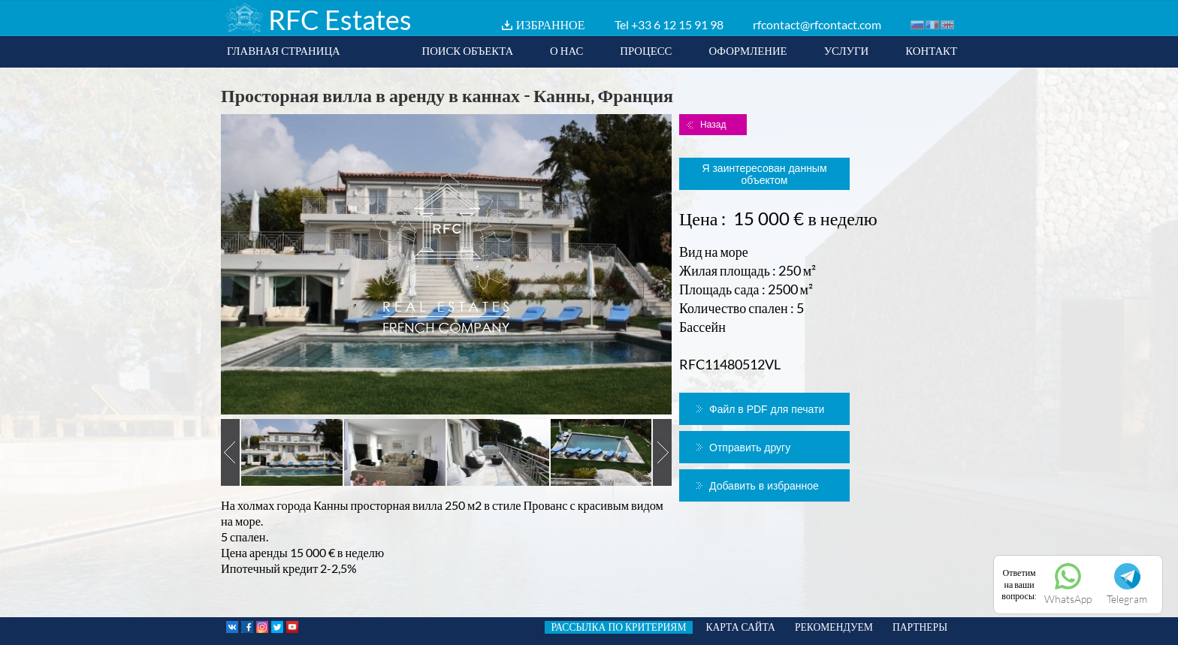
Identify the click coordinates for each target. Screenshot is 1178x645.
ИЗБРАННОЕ (550, 24)
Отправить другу (749, 448)
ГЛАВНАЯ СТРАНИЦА (283, 50)
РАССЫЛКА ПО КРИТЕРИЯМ (618, 627)
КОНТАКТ (931, 50)
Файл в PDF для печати (766, 409)
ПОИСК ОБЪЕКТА (467, 50)
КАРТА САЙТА (740, 627)
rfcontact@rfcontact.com (817, 24)
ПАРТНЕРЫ (920, 627)
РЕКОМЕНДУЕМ (834, 627)
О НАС (566, 50)
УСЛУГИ (846, 50)
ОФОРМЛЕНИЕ (747, 50)
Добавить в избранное (764, 486)
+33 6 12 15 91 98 (677, 24)
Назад (713, 124)
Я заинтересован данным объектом (764, 174)
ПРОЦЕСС (646, 50)
